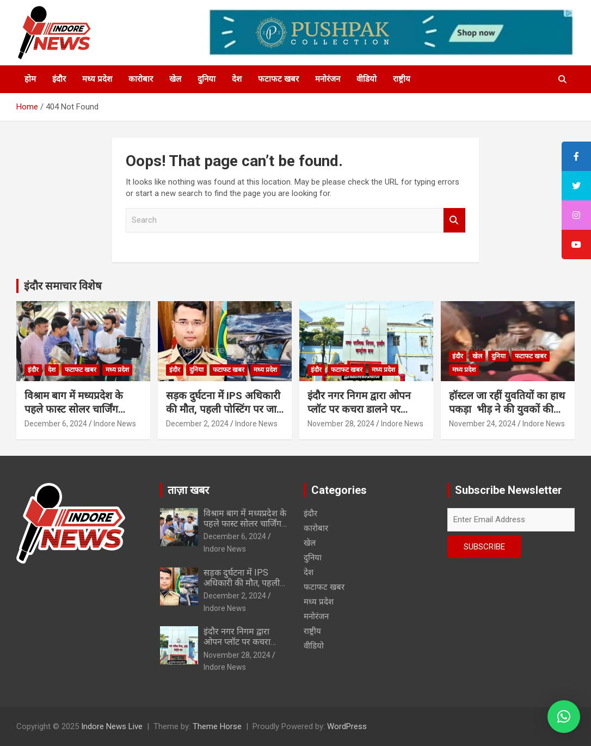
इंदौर (59, 79)
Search (454, 220)
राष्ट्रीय (401, 79)
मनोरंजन (327, 79)
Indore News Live (112, 726)
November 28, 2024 (340, 423)
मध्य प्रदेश (97, 79)
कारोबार (140, 79)
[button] (563, 716)
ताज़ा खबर (188, 490)
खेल (175, 79)
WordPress (347, 726)
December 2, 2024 (197, 423)
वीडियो (366, 79)
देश (237, 79)
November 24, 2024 (482, 423)
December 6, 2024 (55, 423)
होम (30, 79)
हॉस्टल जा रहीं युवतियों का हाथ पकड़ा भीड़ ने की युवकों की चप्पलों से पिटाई (507, 409)
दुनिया (207, 79)
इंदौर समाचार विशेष (63, 285)
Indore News (115, 423)
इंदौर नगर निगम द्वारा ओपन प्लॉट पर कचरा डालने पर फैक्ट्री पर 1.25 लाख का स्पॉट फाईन (364, 415)
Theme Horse (217, 726)
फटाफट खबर (278, 79)
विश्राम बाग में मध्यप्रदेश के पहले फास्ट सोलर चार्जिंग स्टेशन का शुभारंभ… (73, 409)
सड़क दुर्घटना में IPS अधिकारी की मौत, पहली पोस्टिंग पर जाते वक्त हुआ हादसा (224, 409)
